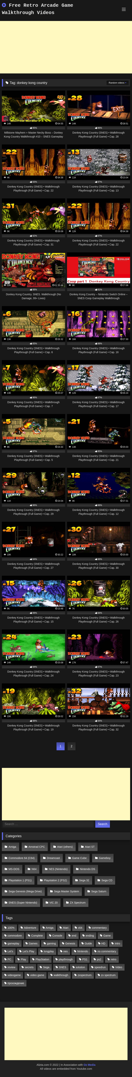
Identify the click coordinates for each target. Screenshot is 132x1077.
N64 (34, 869)
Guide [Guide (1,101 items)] (88, 943)
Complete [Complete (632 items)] (37, 935)
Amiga (12, 846)
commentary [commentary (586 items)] (99, 927)
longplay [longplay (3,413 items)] (49, 951)
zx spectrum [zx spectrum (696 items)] (108, 975)
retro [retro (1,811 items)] (113, 959)
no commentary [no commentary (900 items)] (107, 951)
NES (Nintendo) (58, 869)
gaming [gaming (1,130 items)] (51, 943)
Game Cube (79, 858)
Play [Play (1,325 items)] (23, 959)
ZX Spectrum (78, 902)
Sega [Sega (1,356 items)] (46, 967)
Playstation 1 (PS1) (20, 880)
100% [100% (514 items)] (10, 927)
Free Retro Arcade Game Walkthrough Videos (37, 9)
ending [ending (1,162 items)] (90, 935)
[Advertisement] (66, 47)
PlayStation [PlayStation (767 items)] (42, 959)
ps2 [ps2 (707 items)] (99, 959)
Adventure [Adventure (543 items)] (30, 927)
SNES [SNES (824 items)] (62, 967)
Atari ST (90, 846)
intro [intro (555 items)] (117, 943)
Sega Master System (66, 891)
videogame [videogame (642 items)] (14, 975)
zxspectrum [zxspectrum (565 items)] (85, 975)
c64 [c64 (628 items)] (80, 927)
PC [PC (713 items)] (9, 959)
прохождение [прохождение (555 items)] (15, 983)
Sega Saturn (98, 891)
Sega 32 (84, 880)
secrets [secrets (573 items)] (29, 967)
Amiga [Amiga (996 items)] (49, 927)
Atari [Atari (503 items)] (66, 927)
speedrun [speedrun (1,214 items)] (100, 967)
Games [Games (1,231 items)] (33, 943)
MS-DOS (14, 869)
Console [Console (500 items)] (57, 935)
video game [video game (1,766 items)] (37, 975)
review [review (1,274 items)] (11, 967)
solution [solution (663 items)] (80, 967)
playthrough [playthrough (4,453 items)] (66, 959)
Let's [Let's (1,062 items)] (10, 951)
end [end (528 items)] (74, 935)
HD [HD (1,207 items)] (103, 943)
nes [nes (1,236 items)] (65, 951)
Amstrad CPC (36, 846)
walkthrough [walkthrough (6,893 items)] (61, 975)
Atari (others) (65, 846)
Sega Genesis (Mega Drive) (25, 891)
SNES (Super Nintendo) (23, 902)
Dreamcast (53, 858)
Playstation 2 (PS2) (55, 880)
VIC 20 (53, 902)
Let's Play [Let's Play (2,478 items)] (28, 951)
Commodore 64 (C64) (22, 858)
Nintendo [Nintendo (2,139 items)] (82, 951)
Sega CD (106, 880)
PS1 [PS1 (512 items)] (84, 959)
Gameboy (104, 858)
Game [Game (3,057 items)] (107, 935)
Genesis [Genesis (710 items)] (70, 943)
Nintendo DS (87, 869)
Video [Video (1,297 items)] (118, 967)
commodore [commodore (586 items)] (14, 935)
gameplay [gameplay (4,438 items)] (13, 943)
